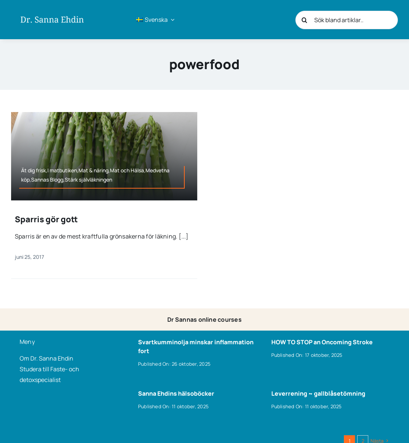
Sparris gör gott (46, 219)
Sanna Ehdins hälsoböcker (176, 393)
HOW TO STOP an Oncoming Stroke (322, 342)
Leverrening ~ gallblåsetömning (318, 393)
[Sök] (304, 20)
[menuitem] (155, 19)
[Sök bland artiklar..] (346, 20)
